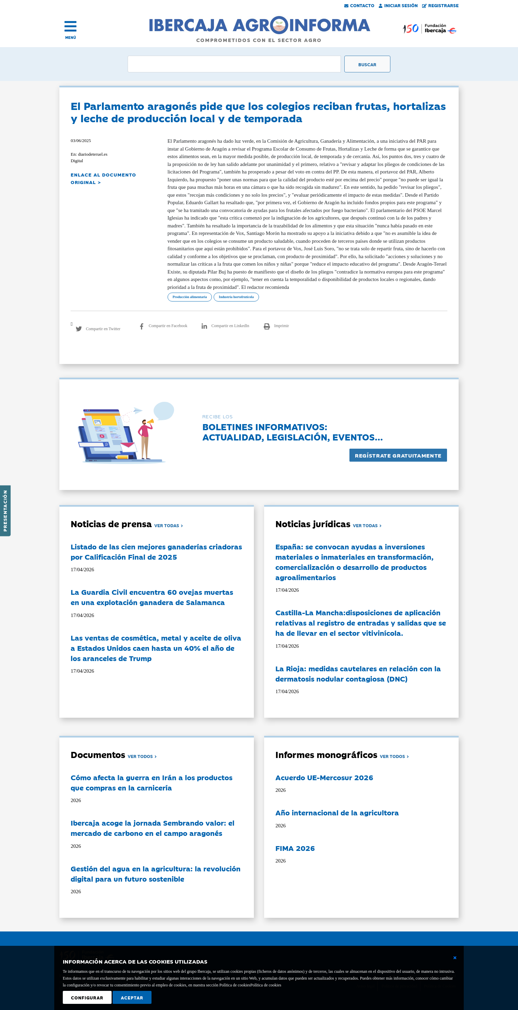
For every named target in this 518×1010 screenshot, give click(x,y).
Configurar (87, 997)
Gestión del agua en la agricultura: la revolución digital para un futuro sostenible (156, 873)
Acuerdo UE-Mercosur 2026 (324, 777)
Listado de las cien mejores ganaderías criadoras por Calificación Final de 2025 (156, 551)
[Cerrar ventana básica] (455, 957)
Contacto (359, 5)
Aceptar (132, 997)
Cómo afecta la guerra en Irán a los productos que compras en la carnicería (151, 782)
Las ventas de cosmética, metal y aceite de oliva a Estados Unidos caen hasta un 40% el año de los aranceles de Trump (156, 647)
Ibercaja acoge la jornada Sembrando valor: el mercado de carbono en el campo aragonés (152, 827)
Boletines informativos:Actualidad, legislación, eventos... (292, 431)
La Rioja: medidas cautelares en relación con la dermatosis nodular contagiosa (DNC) (358, 673)
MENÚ (70, 37)
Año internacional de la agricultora (337, 812)
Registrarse (440, 5)
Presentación (4, 511)
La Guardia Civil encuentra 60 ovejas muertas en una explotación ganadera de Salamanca (152, 597)
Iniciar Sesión (398, 5)
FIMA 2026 (295, 848)
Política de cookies (265, 985)
